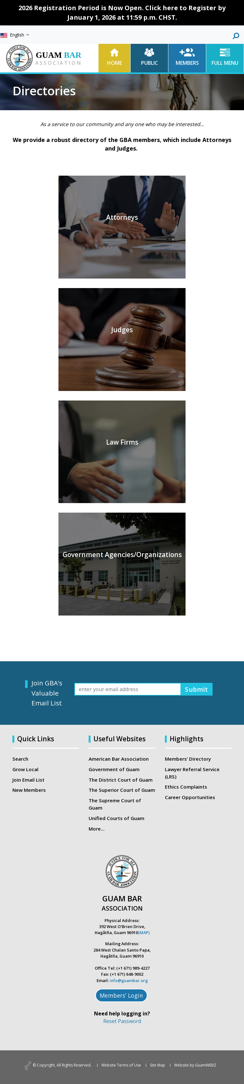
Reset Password (122, 1021)
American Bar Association (119, 759)
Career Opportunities (190, 797)
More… (97, 828)
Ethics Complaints (186, 787)
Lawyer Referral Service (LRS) (192, 773)
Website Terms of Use (121, 1065)
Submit (196, 689)
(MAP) (144, 932)
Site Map (157, 1065)
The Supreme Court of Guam (115, 804)
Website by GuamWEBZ (195, 1065)
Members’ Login (121, 995)
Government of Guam (114, 769)
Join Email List (28, 780)
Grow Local (25, 769)
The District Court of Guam (120, 780)
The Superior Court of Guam (122, 790)
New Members (29, 790)
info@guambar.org (129, 980)
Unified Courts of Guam (116, 818)
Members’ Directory (188, 759)
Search (20, 759)
